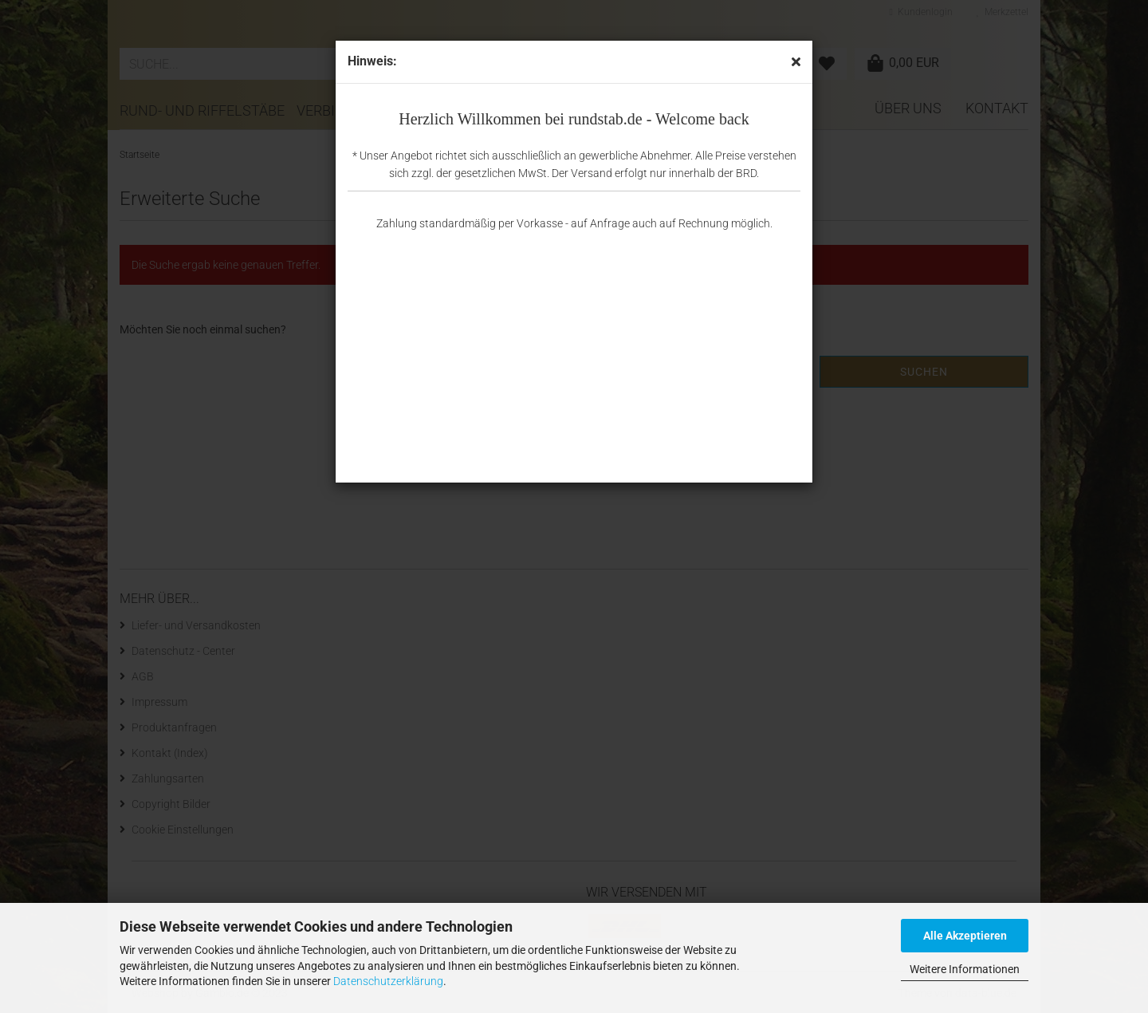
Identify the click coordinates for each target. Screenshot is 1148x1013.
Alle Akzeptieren (965, 935)
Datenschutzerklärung (388, 981)
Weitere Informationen (965, 969)
